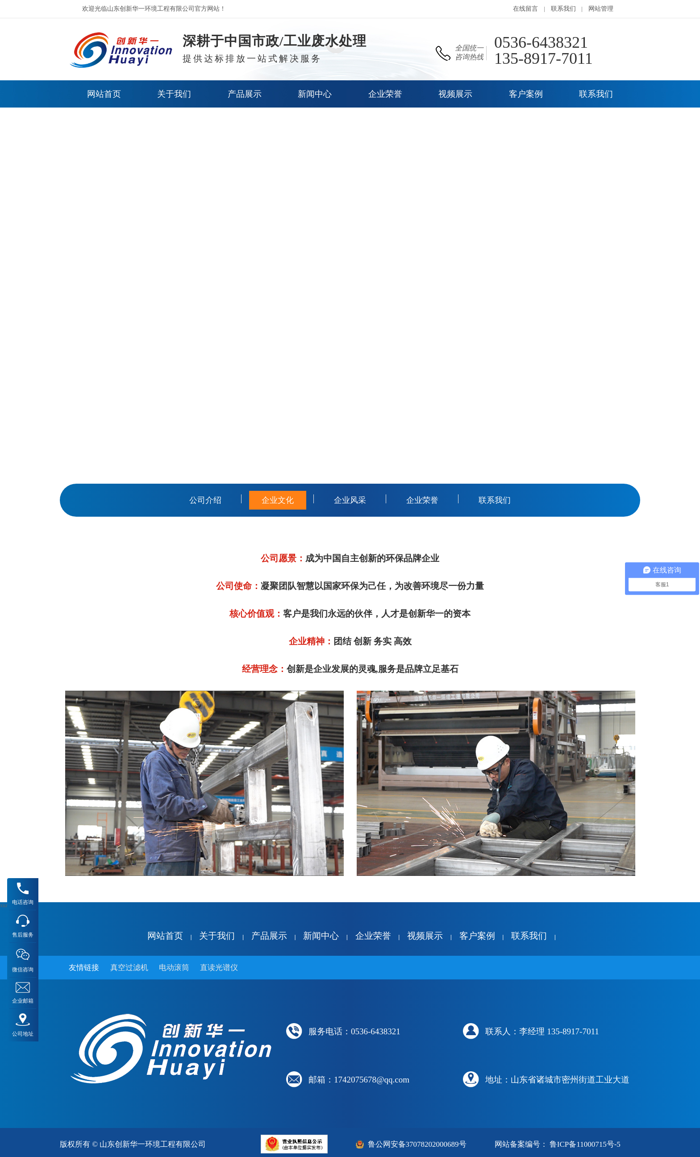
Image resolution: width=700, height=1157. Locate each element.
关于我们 (217, 936)
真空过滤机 (129, 967)
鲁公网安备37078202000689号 (417, 1144)
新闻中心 (321, 936)
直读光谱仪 (219, 967)
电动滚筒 (174, 967)
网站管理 (600, 8)
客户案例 (477, 936)
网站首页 (165, 936)
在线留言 (525, 8)
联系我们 (563, 8)
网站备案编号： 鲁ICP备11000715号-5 (558, 1144)
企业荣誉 (373, 936)
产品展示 (269, 936)
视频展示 (425, 936)
